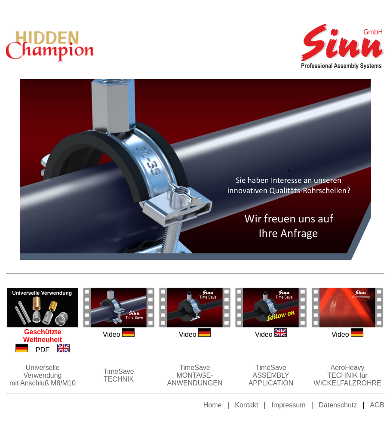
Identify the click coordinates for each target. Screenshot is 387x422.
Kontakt (245, 405)
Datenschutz (338, 405)
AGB (377, 405)
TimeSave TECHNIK (118, 375)
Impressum (288, 405)
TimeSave (194, 367)
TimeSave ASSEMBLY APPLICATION (271, 375)
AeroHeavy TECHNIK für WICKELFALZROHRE (347, 375)
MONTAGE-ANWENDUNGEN (195, 379)
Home (212, 405)
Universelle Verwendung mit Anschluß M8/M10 (42, 375)
